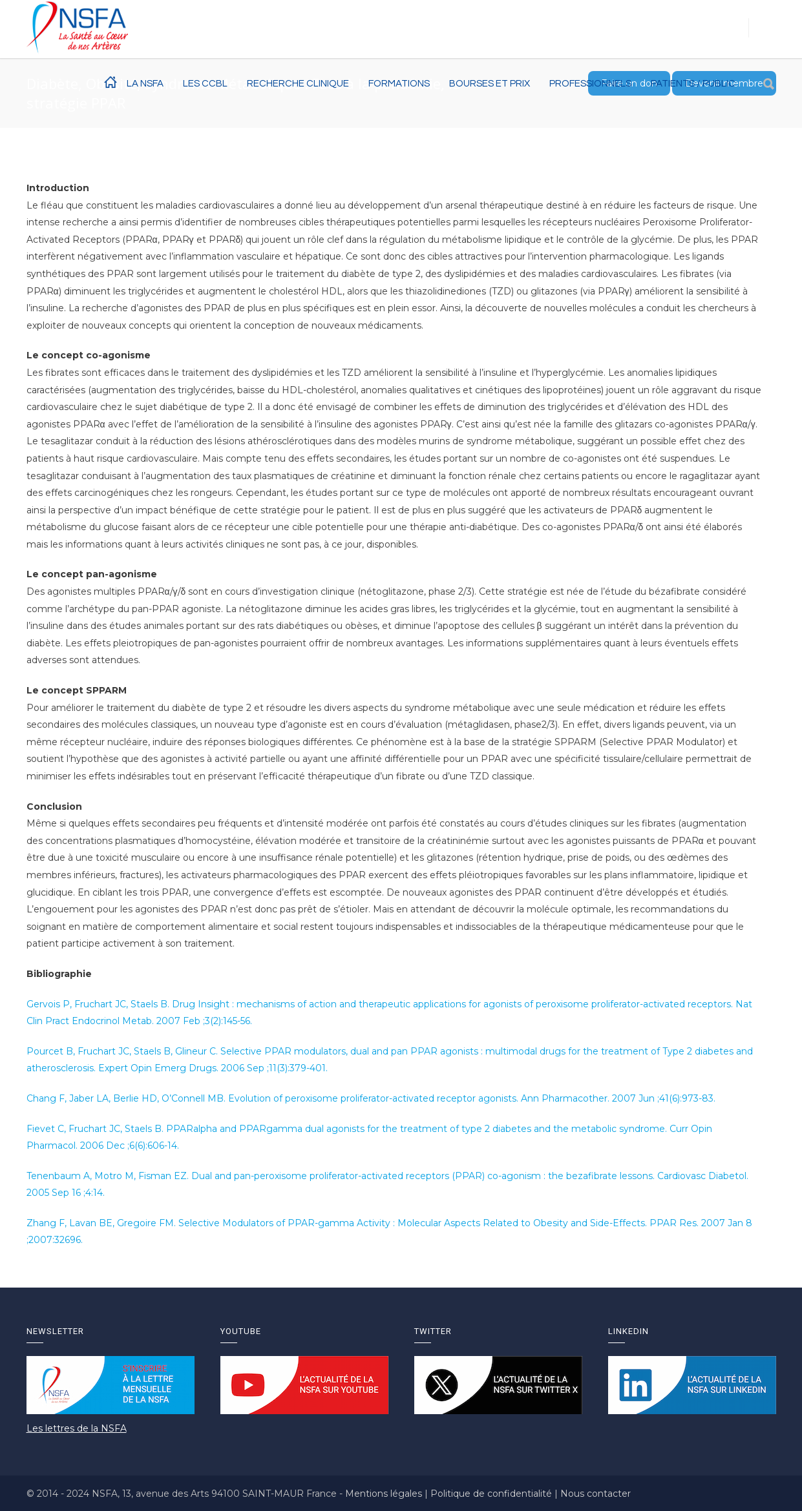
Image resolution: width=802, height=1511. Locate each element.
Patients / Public (693, 83)
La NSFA (145, 83)
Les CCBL (205, 83)
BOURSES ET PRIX (489, 83)
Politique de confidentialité (492, 1493)
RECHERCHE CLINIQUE (298, 83)
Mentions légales (385, 1493)
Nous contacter (595, 1493)
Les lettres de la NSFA (76, 1428)
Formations (399, 83)
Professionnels (590, 83)
